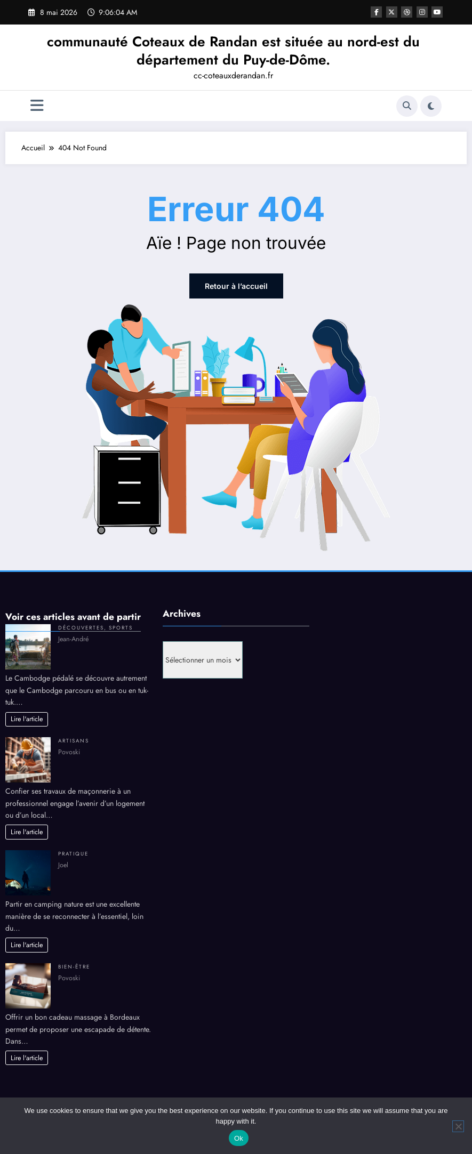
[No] (458, 1126)
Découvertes (81, 628)
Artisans (73, 741)
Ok (238, 1138)
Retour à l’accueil (236, 285)
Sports (121, 628)
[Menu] (37, 105)
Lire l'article (27, 719)
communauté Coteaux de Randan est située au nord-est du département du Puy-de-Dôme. (233, 50)
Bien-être (74, 967)
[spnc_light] (431, 106)
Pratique (73, 854)
